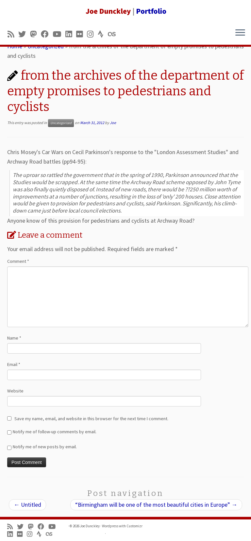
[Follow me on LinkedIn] (70, 34)
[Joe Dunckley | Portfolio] (125, 11)
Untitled (27, 504)
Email (13, 364)
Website (15, 391)
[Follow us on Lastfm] (114, 34)
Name (14, 338)
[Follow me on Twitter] (24, 34)
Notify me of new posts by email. (45, 447)
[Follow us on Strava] (103, 34)
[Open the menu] (240, 33)
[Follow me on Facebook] (47, 34)
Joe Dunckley (90, 526)
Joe (113, 122)
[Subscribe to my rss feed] (13, 34)
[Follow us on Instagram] (92, 34)
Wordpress (110, 526)
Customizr (134, 526)
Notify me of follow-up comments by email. (54, 432)
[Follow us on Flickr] (81, 34)
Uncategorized (61, 123)
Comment (18, 261)
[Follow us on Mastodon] (35, 34)
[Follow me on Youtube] (59, 34)
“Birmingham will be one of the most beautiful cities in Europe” (156, 504)
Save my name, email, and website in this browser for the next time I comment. (91, 419)
